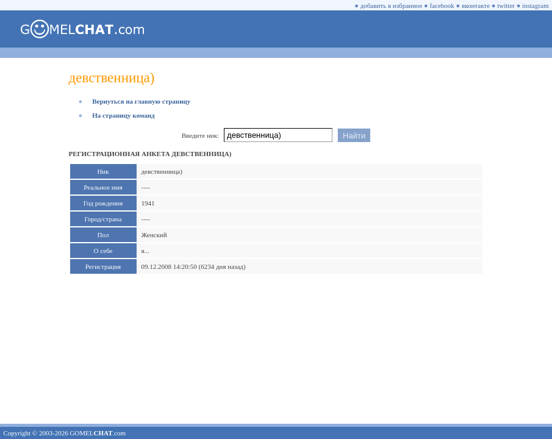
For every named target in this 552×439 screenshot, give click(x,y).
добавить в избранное (391, 5)
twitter (506, 5)
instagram (535, 5)
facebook (442, 5)
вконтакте (476, 5)
